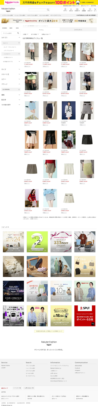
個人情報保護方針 (11, 401)
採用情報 (28, 401)
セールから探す (30, 372)
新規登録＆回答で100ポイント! (71, 5)
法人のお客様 (53, 374)
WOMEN (4, 28)
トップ (24, 26)
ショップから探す (30, 367)
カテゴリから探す (30, 369)
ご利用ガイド (53, 369)
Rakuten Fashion (5, 364)
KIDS (17, 28)
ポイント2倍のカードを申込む (59, 395)
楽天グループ (84, 5)
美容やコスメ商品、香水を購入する (36, 395)
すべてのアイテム (30, 374)
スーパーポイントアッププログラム (59, 364)
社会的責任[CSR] (21, 401)
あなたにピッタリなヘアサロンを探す (10, 395)
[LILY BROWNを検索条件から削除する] (19, 89)
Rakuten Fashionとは (55, 367)
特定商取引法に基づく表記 (57, 377)
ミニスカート (7, 54)
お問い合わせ (53, 372)
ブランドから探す (30, 364)
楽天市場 (93, 5)
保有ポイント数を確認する (82, 395)
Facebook (77, 367)
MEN (11, 28)
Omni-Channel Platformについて (58, 380)
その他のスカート (8, 57)
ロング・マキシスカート (10, 47)
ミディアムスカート (9, 50)
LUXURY (3, 366)
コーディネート (78, 29)
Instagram (77, 369)
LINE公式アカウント (80, 371)
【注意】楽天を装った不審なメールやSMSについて (49, 330)
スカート (5, 43)
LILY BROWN (31, 26)
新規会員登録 (78, 364)
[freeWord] (10, 33)
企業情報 (3, 401)
